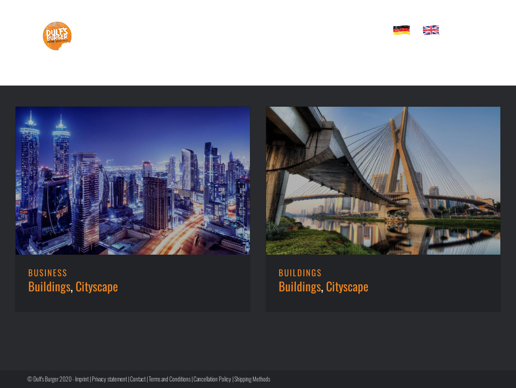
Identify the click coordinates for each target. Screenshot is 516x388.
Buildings (49, 286)
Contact (138, 378)
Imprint (82, 378)
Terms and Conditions (169, 378)
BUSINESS (48, 272)
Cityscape (97, 286)
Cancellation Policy (212, 378)
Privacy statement (109, 378)
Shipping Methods (252, 378)
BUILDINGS (300, 272)
